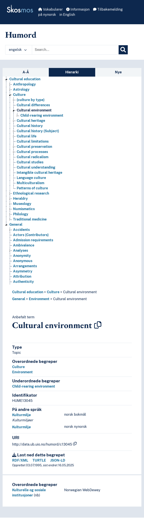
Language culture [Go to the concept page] (31, 178)
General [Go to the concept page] (15, 224)
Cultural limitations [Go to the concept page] (33, 141)
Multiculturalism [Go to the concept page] (30, 183)
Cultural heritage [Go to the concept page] (31, 121)
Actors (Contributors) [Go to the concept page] (31, 235)
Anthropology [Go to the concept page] (24, 84)
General (18, 299)
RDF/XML (20, 460)
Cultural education (27, 292)
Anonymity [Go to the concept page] (22, 256)
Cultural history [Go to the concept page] (30, 126)
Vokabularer (50, 9)
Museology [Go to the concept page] (22, 204)
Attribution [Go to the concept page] (22, 276)
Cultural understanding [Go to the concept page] (36, 167)
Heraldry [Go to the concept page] (20, 198)
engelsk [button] (18, 50)
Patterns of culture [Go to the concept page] (32, 188)
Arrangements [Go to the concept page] (25, 266)
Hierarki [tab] (72, 72)
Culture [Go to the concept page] (19, 95)
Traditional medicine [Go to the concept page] (30, 219)
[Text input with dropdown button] (75, 50)
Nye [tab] (118, 72)
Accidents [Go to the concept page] (21, 230)
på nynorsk (47, 15)
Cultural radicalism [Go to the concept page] (32, 157)
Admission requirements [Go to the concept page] (33, 240)
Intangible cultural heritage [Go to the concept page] (39, 173)
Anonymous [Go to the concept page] (22, 261)
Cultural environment (80, 292)
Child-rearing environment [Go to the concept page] (41, 115)
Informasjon (78, 9)
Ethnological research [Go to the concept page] (31, 193)
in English (67, 15)
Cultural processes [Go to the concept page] (32, 152)
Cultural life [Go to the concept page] (26, 136)
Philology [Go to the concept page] (20, 214)
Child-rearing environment (33, 386)
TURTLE (39, 460)
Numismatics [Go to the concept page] (24, 209)
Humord (20, 34)
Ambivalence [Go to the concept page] (23, 245)
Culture (53, 292)
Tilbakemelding (108, 9)
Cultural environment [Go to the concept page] (34, 110)
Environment (39, 299)
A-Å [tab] (26, 72)
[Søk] (123, 50)
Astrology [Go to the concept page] (21, 89)
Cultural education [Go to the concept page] (24, 79)
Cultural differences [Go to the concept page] (33, 105)
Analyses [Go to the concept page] (20, 250)
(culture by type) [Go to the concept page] (30, 100)
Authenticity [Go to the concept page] (23, 282)
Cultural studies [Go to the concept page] (30, 162)
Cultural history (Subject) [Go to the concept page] (38, 131)
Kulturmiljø (21, 415)
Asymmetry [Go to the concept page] (22, 271)
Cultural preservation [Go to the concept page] (34, 147)
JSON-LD (57, 460)
